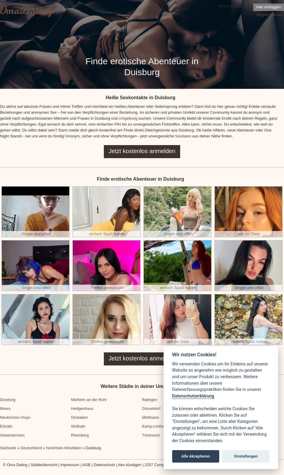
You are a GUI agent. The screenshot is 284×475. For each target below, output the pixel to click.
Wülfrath (78, 426)
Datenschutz (104, 465)
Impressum (69, 465)
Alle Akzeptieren (195, 456)
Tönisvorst (151, 435)
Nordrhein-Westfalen (63, 448)
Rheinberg (80, 435)
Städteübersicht (43, 465)
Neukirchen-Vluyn (15, 417)
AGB (86, 465)
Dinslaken (79, 417)
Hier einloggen (268, 7)
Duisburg (7, 399)
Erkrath (6, 426)
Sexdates (183, 136)
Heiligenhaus (82, 408)
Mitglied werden (269, 14)
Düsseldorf (151, 408)
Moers (5, 408)
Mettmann (150, 417)
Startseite (8, 448)
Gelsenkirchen (12, 435)
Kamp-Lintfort (153, 426)
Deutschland (31, 448)
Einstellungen (246, 456)
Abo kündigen (130, 465)
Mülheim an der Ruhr (89, 399)
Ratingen (149, 399)
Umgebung (128, 118)
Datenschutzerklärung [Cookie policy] (193, 396)
